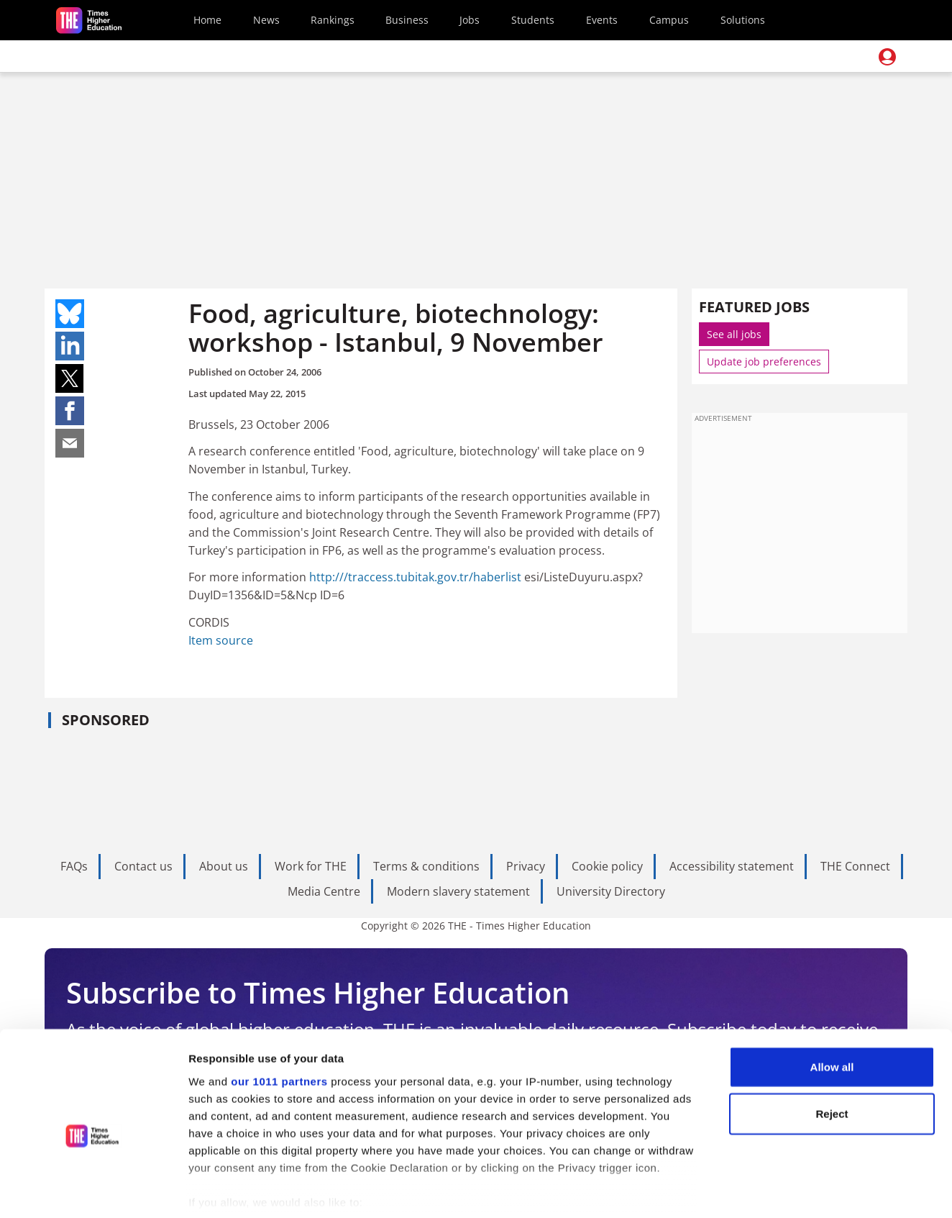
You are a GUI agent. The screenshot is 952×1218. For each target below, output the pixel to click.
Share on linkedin (69, 346)
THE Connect (855, 866)
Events (602, 20)
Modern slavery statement (458, 891)
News (266, 20)
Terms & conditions (426, 866)
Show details (754, 1189)
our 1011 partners (279, 1012)
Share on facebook (69, 410)
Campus (669, 20)
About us (223, 866)
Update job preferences (764, 361)
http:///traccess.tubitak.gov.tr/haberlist (415, 577)
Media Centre (324, 891)
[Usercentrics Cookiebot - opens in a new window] (93, 1190)
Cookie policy (607, 866)
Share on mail (69, 443)
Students (532, 20)
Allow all (832, 998)
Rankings (332, 20)
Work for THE (311, 866)
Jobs (469, 20)
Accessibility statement (731, 866)
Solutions (742, 20)
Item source (220, 640)
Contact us (143, 866)
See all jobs (734, 334)
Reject (831, 1045)
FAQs (74, 866)
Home (207, 20)
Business (407, 20)
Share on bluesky (69, 313)
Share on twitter (69, 378)
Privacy (525, 866)
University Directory (611, 891)
